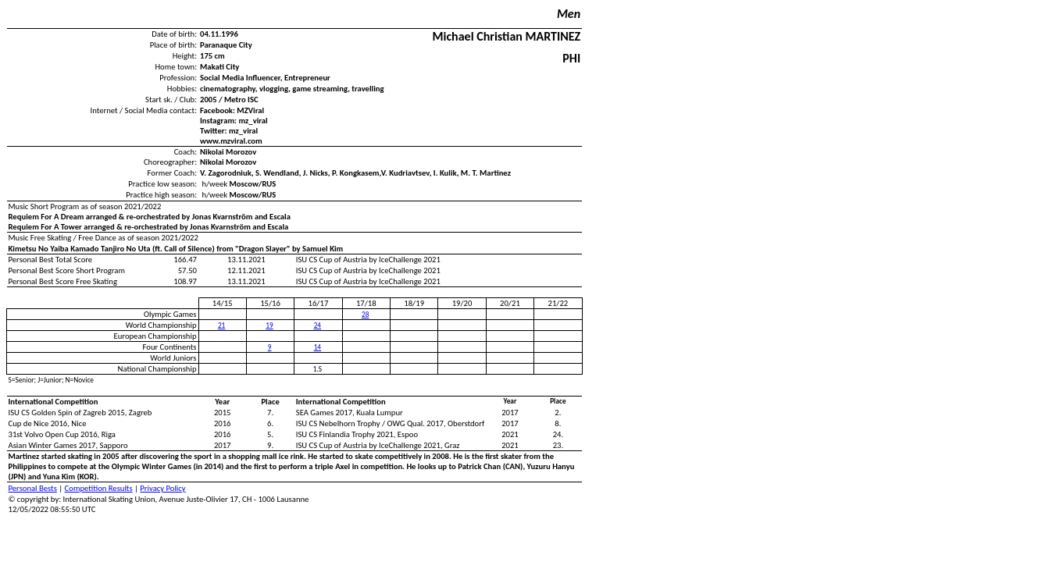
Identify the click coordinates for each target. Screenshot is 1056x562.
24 (317, 325)
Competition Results (99, 488)
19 (269, 325)
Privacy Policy (162, 488)
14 (317, 347)
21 (221, 325)
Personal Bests (33, 488)
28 (365, 314)
